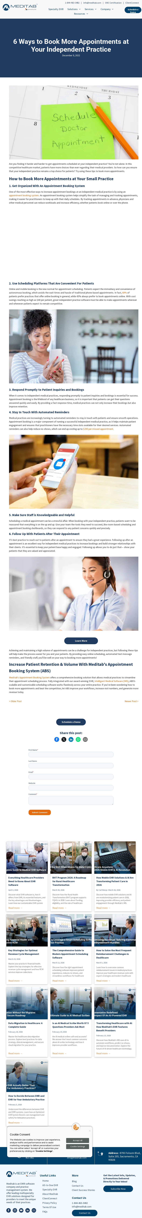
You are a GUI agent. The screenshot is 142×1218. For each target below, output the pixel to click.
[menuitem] (55, 9)
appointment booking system (24, 195)
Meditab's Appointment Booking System (29, 677)
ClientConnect (132, 2)
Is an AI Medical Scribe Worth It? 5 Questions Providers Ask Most (70, 1025)
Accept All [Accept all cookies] (77, 1140)
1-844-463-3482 (72, 2)
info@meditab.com (92, 2)
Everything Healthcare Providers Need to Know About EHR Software (26, 881)
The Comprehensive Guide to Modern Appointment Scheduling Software (70, 954)
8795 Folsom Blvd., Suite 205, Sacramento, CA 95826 (124, 1156)
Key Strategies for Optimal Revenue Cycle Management (23, 952)
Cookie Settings (77, 1146)
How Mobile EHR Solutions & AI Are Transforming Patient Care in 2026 (115, 881)
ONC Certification (113, 2)
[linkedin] (27, 1210)
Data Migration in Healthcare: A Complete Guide (25, 1025)
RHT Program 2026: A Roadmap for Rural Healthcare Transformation (69, 881)
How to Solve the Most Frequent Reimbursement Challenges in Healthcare (113, 954)
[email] (34, 1210)
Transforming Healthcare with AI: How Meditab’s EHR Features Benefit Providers (114, 1027)
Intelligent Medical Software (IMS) (111, 681)
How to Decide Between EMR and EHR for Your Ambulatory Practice (26, 1097)
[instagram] (15, 1210)
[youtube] (21, 1210)
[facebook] (8, 1210)
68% (124, 292)
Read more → (15, 907)
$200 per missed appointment (98, 428)
